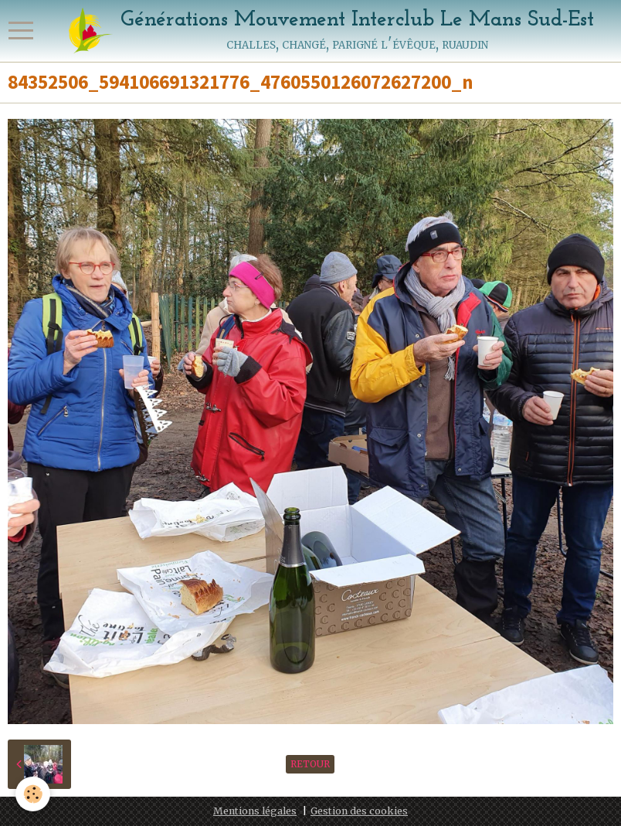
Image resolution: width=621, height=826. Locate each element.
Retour (310, 764)
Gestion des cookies (359, 811)
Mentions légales (255, 811)
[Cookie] (32, 794)
